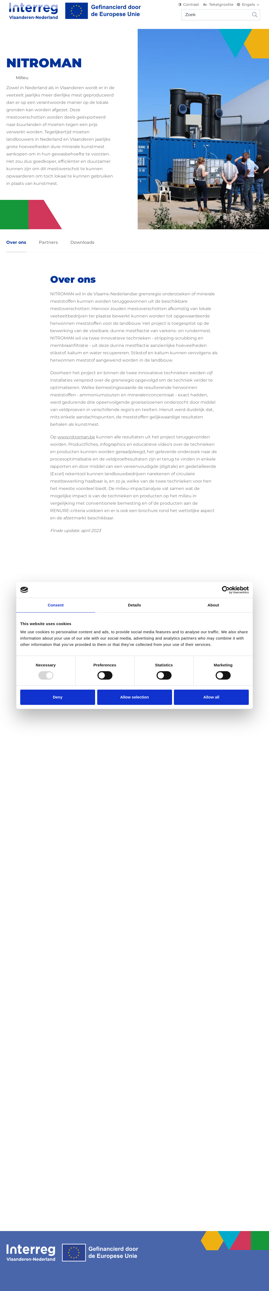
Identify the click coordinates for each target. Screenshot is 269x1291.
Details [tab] (134, 605)
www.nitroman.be (76, 436)
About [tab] (213, 605)
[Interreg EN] (72, 14)
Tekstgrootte (220, 8)
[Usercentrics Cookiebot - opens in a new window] (226, 590)
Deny (58, 697)
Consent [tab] (56, 605)
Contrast (191, 8)
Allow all (211, 697)
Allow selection (134, 697)
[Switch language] (251, 8)
